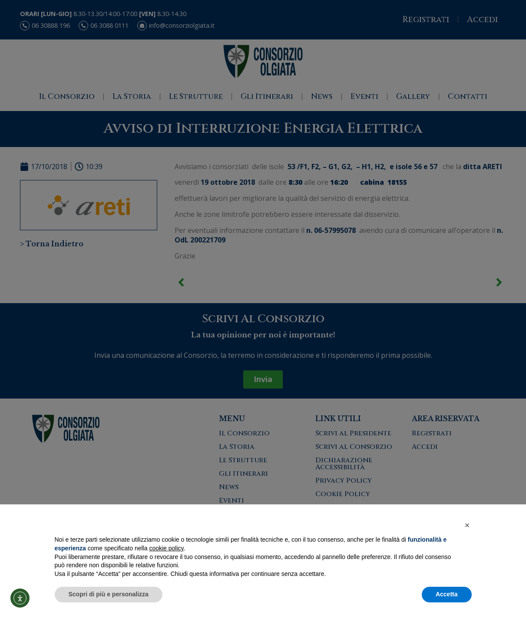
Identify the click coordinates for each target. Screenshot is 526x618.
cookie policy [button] (166, 548)
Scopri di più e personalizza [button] (109, 594)
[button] (467, 525)
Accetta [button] (447, 594)
